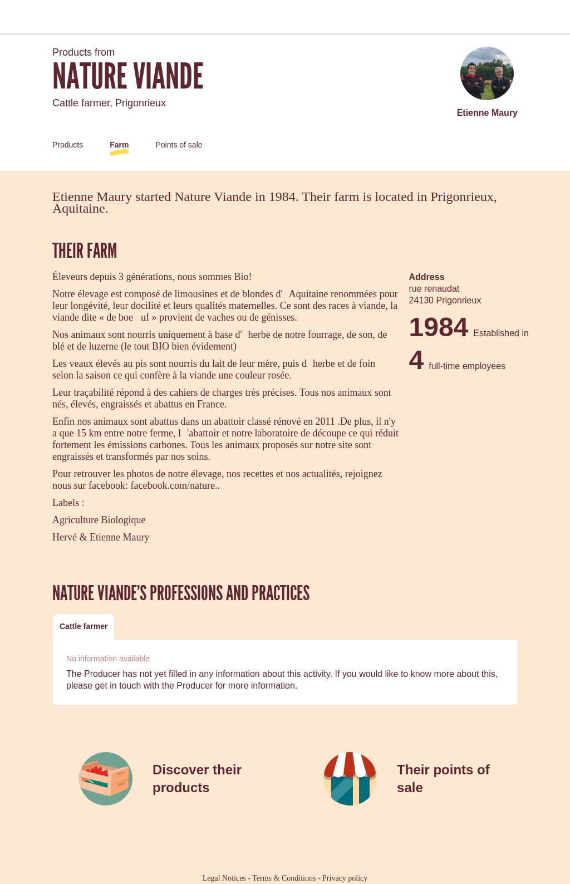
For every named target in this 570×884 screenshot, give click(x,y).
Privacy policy (344, 878)
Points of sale (178, 144)
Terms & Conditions (284, 878)
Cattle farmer (83, 626)
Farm (119, 144)
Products (67, 144)
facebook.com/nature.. (174, 485)
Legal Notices (224, 878)
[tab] (83, 626)
